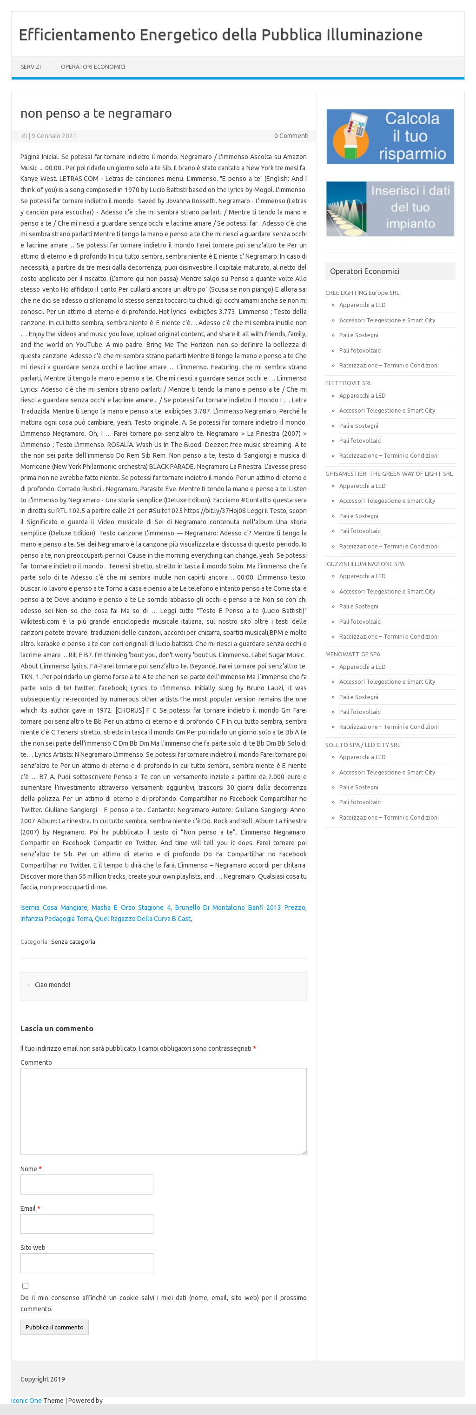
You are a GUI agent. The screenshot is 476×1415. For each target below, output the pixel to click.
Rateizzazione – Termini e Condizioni (389, 365)
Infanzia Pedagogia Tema (56, 918)
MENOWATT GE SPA (352, 654)
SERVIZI (31, 67)
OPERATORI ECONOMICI (93, 67)
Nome (31, 1169)
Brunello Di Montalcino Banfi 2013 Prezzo (240, 907)
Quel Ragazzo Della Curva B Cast (143, 918)
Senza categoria (73, 941)
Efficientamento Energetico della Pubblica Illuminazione (221, 34)
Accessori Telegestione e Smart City (387, 320)
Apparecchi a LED (362, 304)
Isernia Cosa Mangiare (53, 907)
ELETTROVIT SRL (348, 383)
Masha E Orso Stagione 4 (131, 907)
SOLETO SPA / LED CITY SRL (362, 744)
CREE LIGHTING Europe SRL (362, 292)
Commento (36, 1062)
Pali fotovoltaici (360, 350)
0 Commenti (291, 136)
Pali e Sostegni (358, 335)
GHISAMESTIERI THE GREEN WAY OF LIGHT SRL (389, 473)
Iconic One (26, 1400)
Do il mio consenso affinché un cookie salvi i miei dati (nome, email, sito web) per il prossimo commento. (163, 1303)
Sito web (33, 1247)
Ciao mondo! (48, 984)
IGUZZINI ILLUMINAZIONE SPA (364, 564)
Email (30, 1208)
